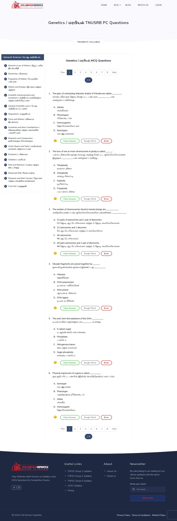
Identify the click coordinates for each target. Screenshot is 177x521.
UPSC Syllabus (73, 485)
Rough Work (90, 141)
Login (158, 5)
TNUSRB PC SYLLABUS (88, 42)
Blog (128, 5)
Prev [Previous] (63, 72)
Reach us (110, 476)
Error (106, 141)
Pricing (69, 490)
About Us (110, 471)
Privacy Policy (123, 515)
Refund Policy (158, 515)
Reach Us (143, 5)
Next (114, 72)
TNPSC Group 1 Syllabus (78, 471)
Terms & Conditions (141, 515)
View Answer (69, 141)
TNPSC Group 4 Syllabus (78, 480)
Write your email (138, 484)
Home (104, 5)
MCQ (116, 5)
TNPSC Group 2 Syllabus (78, 476)
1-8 (88, 80)
